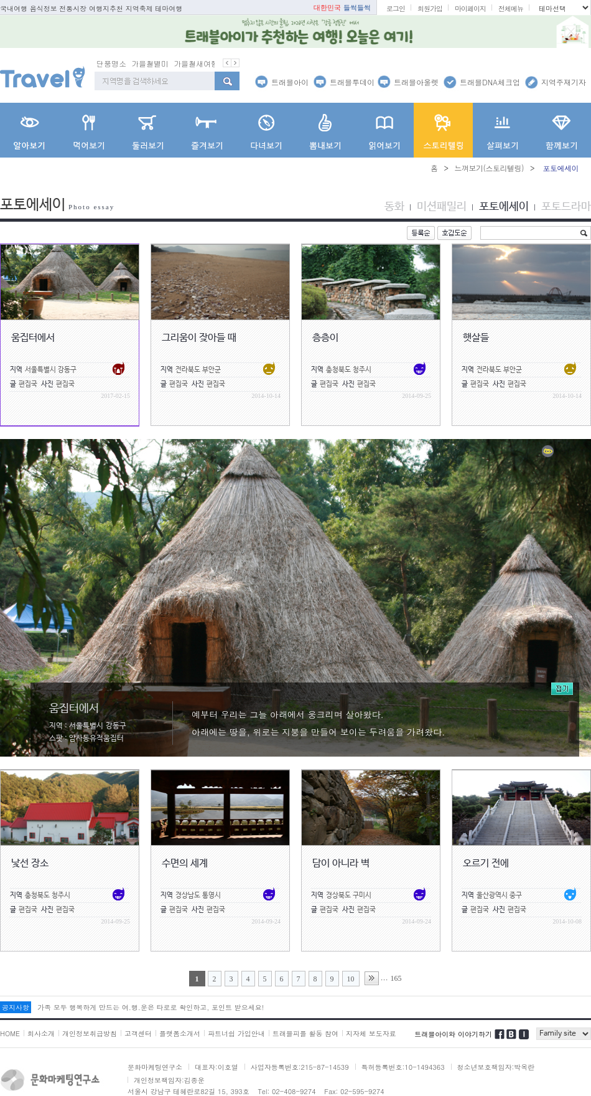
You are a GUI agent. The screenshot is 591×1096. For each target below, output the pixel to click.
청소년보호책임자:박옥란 (496, 1067)
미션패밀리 (442, 207)
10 (351, 979)
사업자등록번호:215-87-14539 (300, 1067)
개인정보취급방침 (89, 1033)
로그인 (395, 8)
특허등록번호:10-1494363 (403, 1067)
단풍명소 (111, 63)
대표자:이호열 (216, 1067)
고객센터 (138, 1033)
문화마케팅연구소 (155, 1067)
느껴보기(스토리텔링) (489, 168)
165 (396, 978)
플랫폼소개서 (179, 1033)
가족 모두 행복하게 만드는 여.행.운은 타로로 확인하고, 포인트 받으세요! (150, 1007)
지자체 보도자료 (371, 1033)
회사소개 (41, 1033)
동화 (394, 207)
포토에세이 (504, 207)
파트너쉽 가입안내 (236, 1033)
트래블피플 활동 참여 (305, 1033)
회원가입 (429, 8)
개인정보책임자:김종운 (169, 1080)
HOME (10, 1033)
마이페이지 (470, 8)
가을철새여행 (196, 63)
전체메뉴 (510, 8)
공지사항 (15, 1007)
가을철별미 (150, 63)
